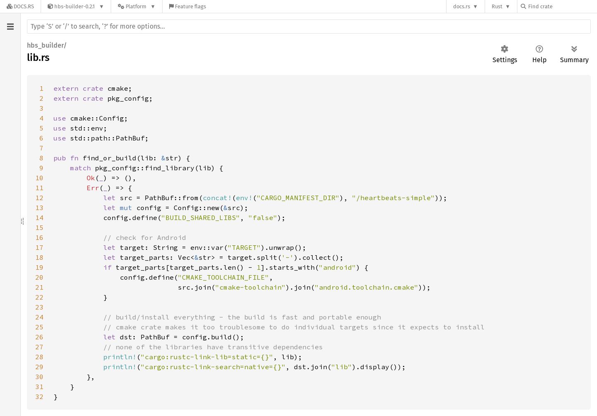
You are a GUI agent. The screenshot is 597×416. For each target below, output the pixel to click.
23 (39, 307)
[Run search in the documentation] (309, 26)
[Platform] (136, 6)
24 (39, 317)
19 (39, 267)
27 (39, 347)
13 (39, 207)
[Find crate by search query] (562, 6)
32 (39, 396)
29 (39, 367)
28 (39, 357)
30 (39, 376)
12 (39, 197)
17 (39, 247)
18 (39, 257)
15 (39, 227)
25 (39, 327)
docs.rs (461, 6)
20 (39, 277)
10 (39, 178)
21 (39, 287)
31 (39, 386)
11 (39, 188)
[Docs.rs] (20, 6)
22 (39, 297)
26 (39, 337)
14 (39, 217)
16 (39, 237)
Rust (497, 6)
